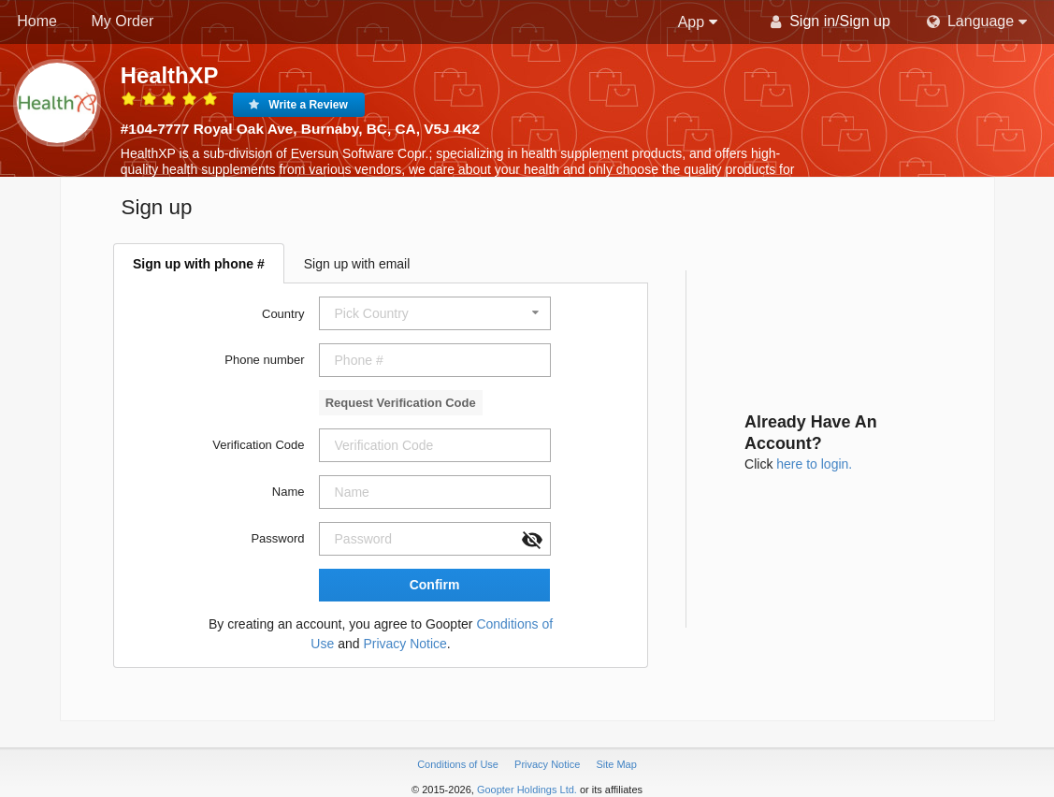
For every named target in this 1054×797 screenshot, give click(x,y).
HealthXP (169, 75)
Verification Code (258, 445)
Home (37, 21)
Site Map (616, 764)
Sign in (812, 21)
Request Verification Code (400, 403)
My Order (123, 21)
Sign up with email (357, 263)
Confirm (435, 584)
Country (283, 314)
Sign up (865, 21)
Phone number (264, 360)
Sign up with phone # (199, 263)
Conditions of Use (459, 764)
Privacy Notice (404, 643)
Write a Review (307, 104)
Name (288, 492)
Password (277, 538)
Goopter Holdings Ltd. (527, 789)
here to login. (814, 463)
